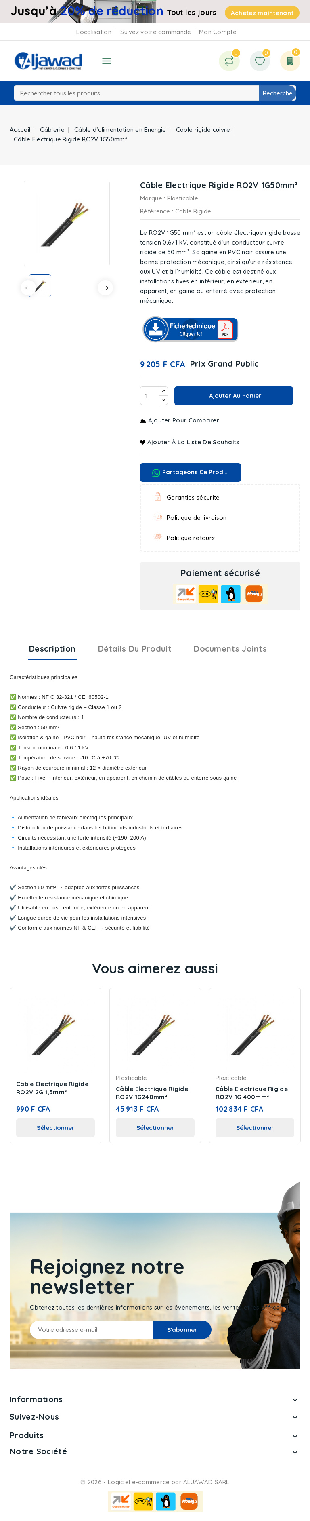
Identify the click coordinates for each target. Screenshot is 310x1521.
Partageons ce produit (191, 472)
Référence (155, 211)
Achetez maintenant (262, 13)
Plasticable (182, 198)
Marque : (152, 198)
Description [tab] (52, 648)
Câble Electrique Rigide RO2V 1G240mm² (152, 1093)
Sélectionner (56, 1127)
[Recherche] (155, 93)
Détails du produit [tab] (135, 648)
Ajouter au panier (234, 395)
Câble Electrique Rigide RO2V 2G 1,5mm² (52, 1088)
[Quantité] (149, 395)
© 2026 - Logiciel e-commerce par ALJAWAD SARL (155, 1482)
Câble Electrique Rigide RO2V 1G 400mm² (252, 1093)
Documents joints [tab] (230, 648)
